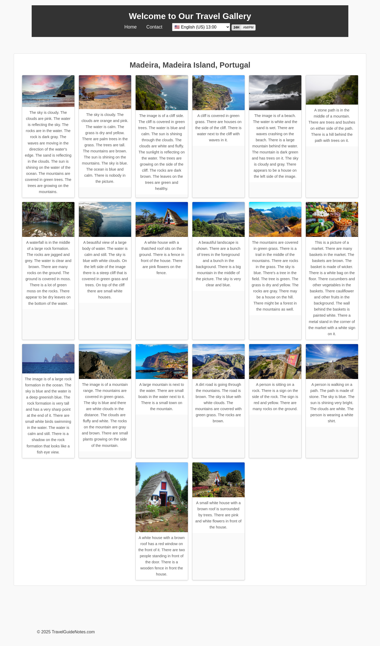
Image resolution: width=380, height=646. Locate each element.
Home (130, 27)
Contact (154, 27)
